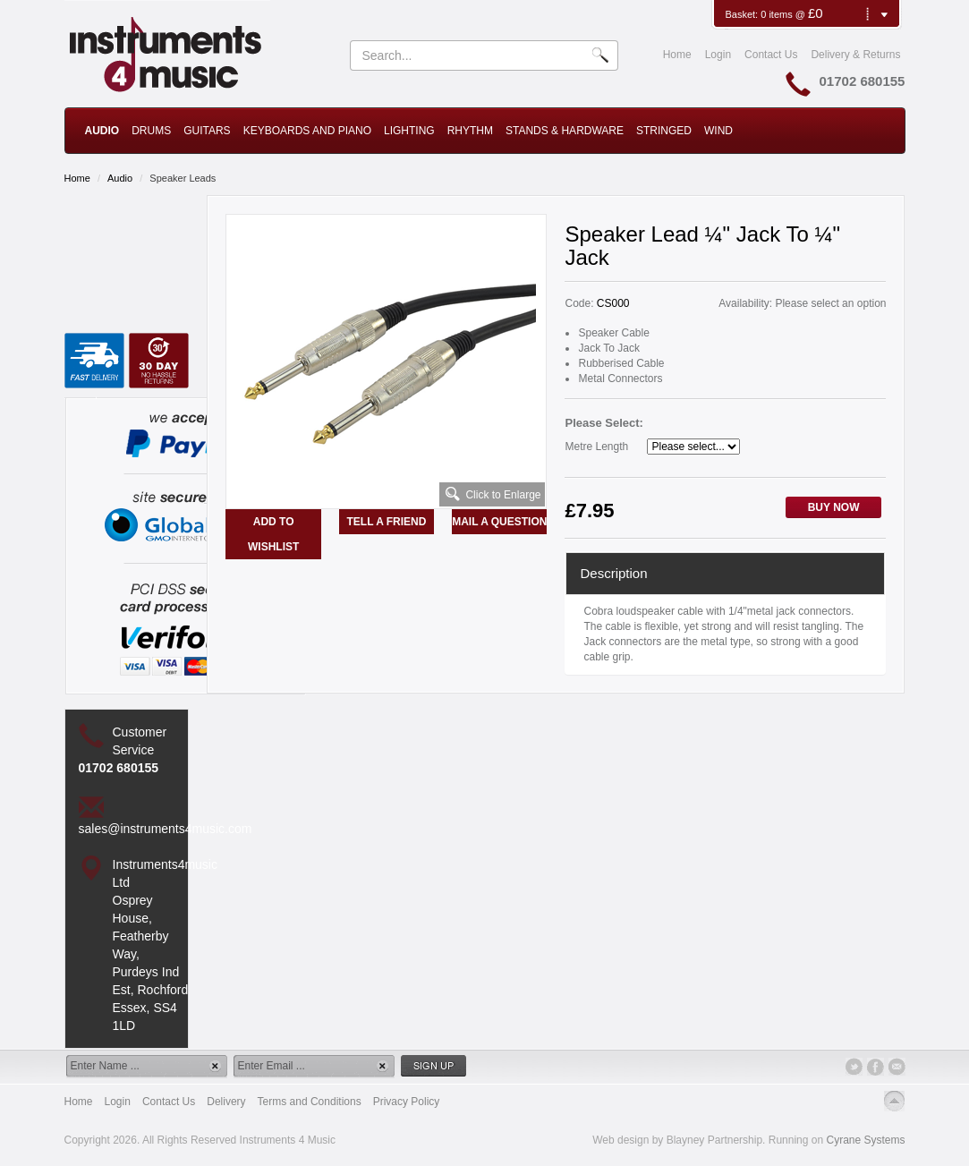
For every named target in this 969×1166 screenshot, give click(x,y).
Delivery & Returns (855, 54)
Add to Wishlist (273, 534)
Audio (102, 130)
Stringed (664, 130)
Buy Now (834, 507)
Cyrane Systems (865, 1140)
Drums (151, 130)
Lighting (409, 130)
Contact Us (770, 54)
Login (718, 54)
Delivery (226, 1101)
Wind (718, 130)
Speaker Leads (182, 178)
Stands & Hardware (565, 130)
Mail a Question (499, 521)
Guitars (206, 130)
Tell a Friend (387, 521)
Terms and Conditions (309, 1101)
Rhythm (470, 130)
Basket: (743, 14)
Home (677, 54)
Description (613, 573)
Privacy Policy (406, 1101)
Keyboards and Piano (307, 130)
